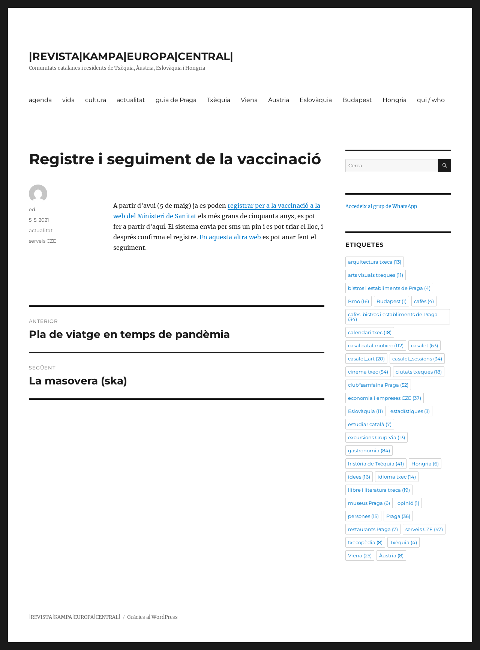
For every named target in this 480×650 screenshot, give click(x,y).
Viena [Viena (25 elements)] (360, 555)
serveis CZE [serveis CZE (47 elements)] (424, 529)
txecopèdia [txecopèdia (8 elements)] (365, 542)
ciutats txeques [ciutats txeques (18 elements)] (419, 372)
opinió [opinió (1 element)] (408, 503)
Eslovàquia (316, 100)
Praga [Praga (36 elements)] (398, 516)
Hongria (394, 100)
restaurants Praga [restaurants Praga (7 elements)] (373, 529)
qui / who (431, 100)
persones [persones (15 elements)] (363, 516)
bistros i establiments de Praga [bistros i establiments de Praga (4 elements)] (389, 288)
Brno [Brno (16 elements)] (358, 301)
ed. (32, 209)
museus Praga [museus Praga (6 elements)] (369, 503)
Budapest (357, 100)
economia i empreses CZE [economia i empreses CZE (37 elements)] (384, 398)
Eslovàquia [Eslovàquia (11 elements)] (365, 411)
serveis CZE (42, 241)
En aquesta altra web (230, 237)
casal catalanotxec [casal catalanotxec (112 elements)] (376, 345)
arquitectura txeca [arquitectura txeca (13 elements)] (374, 262)
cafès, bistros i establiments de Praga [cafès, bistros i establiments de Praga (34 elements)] (393, 316)
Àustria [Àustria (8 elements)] (391, 555)
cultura (95, 100)
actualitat (131, 100)
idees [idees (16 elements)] (359, 477)
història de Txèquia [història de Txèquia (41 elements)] (376, 464)
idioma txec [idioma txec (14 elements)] (397, 477)
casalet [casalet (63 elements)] (424, 345)
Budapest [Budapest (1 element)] (391, 301)
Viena (249, 100)
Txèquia (218, 100)
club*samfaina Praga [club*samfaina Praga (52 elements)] (378, 385)
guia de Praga (176, 100)
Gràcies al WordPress (152, 617)
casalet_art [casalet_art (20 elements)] (366, 359)
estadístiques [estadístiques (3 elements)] (410, 411)
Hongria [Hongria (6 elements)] (425, 464)
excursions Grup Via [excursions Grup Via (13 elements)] (376, 437)
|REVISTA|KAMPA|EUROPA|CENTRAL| (131, 56)
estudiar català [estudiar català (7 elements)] (370, 424)
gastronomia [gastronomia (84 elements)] (369, 450)
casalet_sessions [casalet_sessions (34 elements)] (417, 359)
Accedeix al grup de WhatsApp (381, 206)
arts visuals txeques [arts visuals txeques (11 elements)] (375, 275)
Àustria (278, 100)
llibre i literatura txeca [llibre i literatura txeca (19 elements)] (379, 490)
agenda (40, 100)
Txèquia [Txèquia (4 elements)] (403, 542)
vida (68, 100)
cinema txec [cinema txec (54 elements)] (368, 372)
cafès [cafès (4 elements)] (424, 301)
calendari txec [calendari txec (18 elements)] (370, 332)
